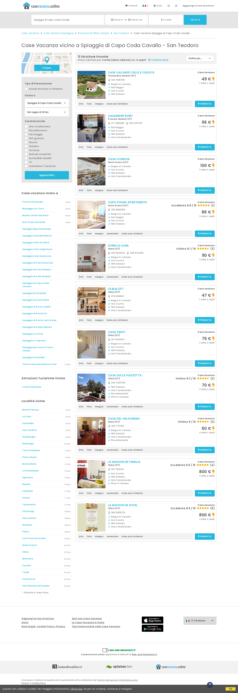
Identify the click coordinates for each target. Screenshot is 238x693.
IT (148, 5)
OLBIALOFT (116, 289)
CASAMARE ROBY (120, 116)
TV (28, 162)
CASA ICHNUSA (119, 159)
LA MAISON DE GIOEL (123, 505)
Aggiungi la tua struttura (198, 5)
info (81, 103)
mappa (46, 67)
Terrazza (32, 150)
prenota (204, 104)
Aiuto (158, 5)
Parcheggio (34, 134)
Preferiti (131, 5)
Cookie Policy (39, 683)
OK (231, 689)
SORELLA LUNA (118, 246)
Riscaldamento (36, 130)
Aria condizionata (37, 126)
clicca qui (76, 689)
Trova (195, 19)
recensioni (112, 233)
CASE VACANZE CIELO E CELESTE (131, 72)
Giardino (32, 146)
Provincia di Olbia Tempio (93, 33)
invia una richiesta (117, 103)
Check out (135, 19)
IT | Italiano (203, 621)
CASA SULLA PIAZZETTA (125, 375)
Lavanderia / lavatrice (40, 166)
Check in (117, 19)
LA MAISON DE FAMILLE (124, 462)
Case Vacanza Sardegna (58, 33)
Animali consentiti (38, 154)
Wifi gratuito (34, 138)
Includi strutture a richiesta (43, 88)
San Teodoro (121, 33)
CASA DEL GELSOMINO (124, 419)
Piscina (31, 142)
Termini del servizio (107, 680)
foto (89, 103)
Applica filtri (46, 175)
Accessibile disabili (38, 158)
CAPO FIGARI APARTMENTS (127, 202)
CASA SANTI (116, 332)
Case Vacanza (30, 33)
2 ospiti (165, 19)
